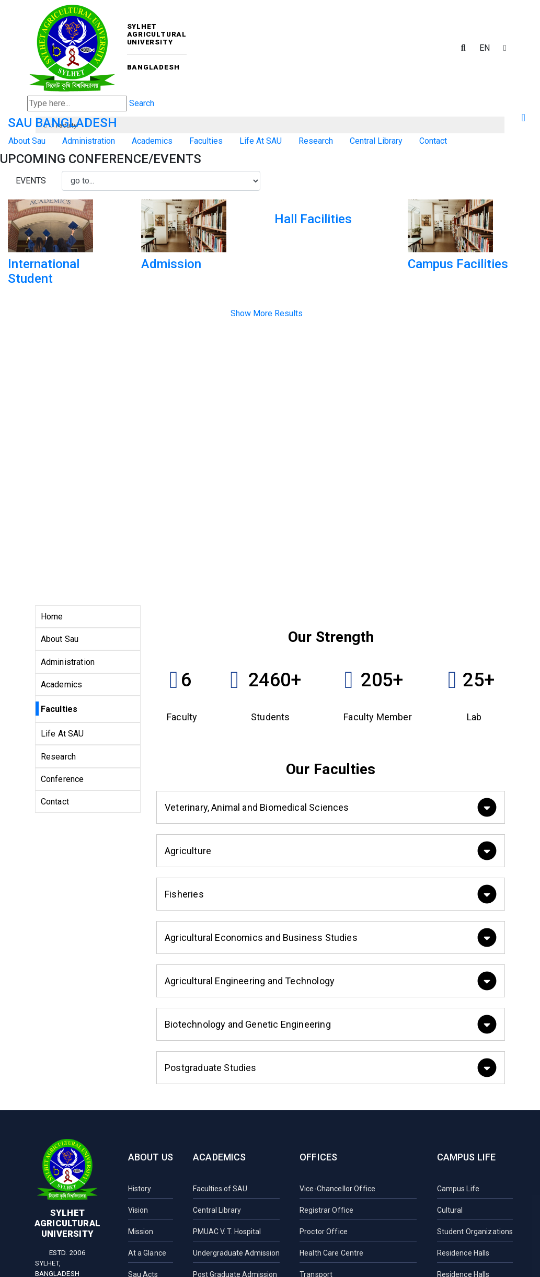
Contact (433, 141)
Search (141, 103)
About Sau (26, 141)
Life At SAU (260, 141)
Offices (318, 1157)
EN (484, 48)
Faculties (206, 141)
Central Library (376, 141)
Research (315, 141)
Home (52, 617)
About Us (150, 1157)
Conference (62, 779)
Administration (88, 141)
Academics (152, 141)
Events (31, 181)
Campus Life (466, 1157)
